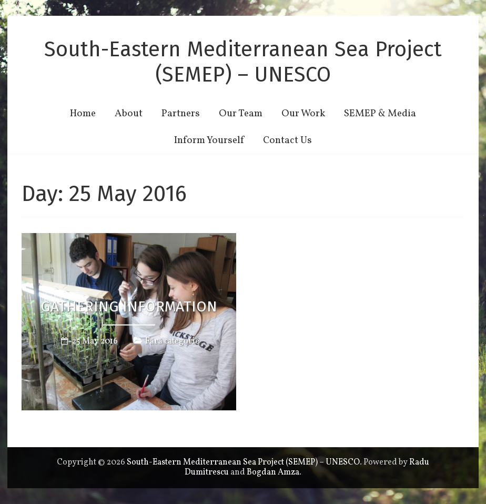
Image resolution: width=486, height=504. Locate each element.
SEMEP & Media (380, 113)
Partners (180, 113)
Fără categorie (172, 341)
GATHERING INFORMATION (128, 306)
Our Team (240, 113)
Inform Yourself (209, 140)
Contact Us (287, 140)
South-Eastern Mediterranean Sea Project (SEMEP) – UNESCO (243, 62)
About (129, 113)
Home (83, 113)
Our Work (303, 113)
